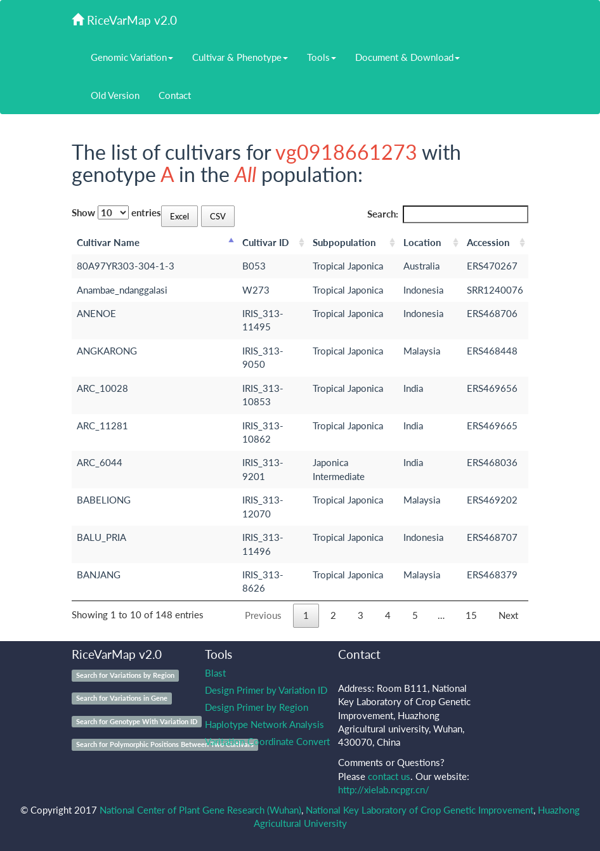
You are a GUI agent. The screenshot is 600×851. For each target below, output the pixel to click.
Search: (448, 214)
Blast (215, 673)
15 (471, 615)
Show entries (116, 212)
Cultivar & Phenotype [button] (240, 57)
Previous (263, 615)
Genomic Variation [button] (132, 57)
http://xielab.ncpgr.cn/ (383, 789)
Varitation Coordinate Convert (267, 741)
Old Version (115, 95)
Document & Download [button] (407, 57)
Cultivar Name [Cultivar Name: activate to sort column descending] (108, 242)
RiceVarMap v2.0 (124, 20)
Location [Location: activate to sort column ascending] (422, 242)
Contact (175, 95)
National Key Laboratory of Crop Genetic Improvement (419, 809)
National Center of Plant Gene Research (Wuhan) (200, 809)
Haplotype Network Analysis (264, 724)
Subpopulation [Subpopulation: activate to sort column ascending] (344, 242)
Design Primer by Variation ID (266, 690)
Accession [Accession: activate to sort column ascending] (488, 242)
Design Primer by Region (256, 707)
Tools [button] (321, 57)
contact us (389, 776)
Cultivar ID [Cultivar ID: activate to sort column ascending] (265, 242)
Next (508, 615)
